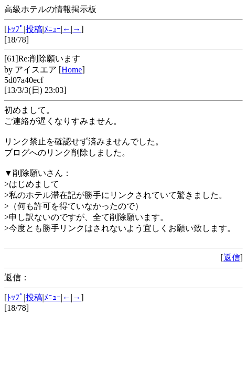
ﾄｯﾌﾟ (15, 29)
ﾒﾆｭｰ (52, 29)
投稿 (34, 29)
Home (71, 69)
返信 (231, 257)
